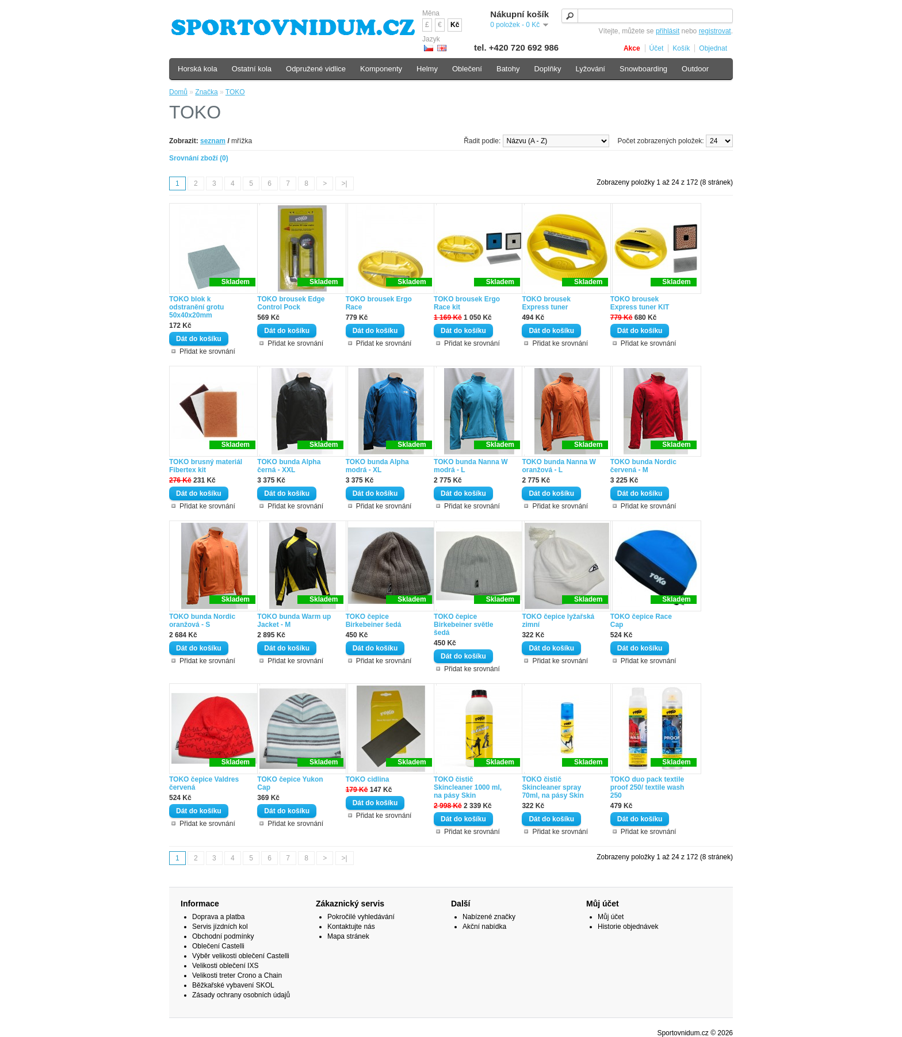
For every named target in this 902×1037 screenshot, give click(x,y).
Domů (178, 92)
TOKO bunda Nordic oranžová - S (202, 621)
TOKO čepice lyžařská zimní (558, 621)
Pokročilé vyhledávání (361, 917)
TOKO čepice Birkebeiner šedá (374, 621)
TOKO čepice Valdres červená (204, 783)
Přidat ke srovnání (207, 351)
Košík (681, 48)
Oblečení (467, 68)
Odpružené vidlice (316, 68)
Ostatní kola (252, 68)
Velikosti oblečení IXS (225, 966)
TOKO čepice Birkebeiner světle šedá (463, 625)
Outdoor (695, 68)
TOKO (235, 92)
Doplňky (547, 68)
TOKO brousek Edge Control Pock (290, 303)
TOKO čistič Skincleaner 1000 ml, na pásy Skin (468, 787)
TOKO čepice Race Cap (641, 621)
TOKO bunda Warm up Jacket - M (294, 621)
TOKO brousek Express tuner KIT (640, 303)
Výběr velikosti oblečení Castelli (240, 956)
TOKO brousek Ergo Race (379, 303)
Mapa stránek (348, 936)
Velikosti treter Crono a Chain (237, 975)
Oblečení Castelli (218, 946)
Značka (206, 92)
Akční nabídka (484, 927)
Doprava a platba (218, 917)
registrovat (715, 31)
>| (344, 183)
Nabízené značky (489, 917)
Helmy (427, 68)
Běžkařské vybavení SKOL (233, 985)
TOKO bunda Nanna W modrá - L (470, 466)
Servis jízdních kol (220, 927)
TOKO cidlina (367, 779)
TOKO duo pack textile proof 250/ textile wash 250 (647, 787)
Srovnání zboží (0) (198, 158)
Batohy (507, 68)
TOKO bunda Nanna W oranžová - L (558, 466)
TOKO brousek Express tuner (546, 303)
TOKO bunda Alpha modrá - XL (377, 466)
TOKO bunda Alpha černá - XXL (288, 466)
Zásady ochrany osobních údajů (241, 995)
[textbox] (647, 16)
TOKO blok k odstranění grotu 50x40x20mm (196, 307)
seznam (213, 141)
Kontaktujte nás (351, 927)
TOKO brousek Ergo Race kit (467, 303)
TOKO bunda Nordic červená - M (643, 466)
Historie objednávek (628, 927)
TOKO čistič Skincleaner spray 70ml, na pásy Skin (552, 787)
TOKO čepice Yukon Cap (290, 783)
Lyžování (590, 68)
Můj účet (611, 917)
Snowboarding (643, 68)
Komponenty (381, 68)
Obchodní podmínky (223, 936)
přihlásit (667, 31)
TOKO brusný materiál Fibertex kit (205, 466)
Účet (656, 48)
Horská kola (197, 68)
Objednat (713, 48)
